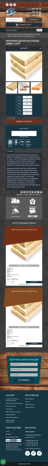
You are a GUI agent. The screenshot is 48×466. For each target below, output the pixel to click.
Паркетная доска (29, 407)
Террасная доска (29, 404)
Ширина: (9, 270)
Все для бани (9, 409)
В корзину (34, 282)
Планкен (27, 401)
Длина (19, 103)
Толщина (19, 97)
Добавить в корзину (24, 121)
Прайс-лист (34, 19)
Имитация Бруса (29, 399)
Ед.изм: (9, 276)
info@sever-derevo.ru (34, 448)
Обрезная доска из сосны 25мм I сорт (24, 230)
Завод (19, 110)
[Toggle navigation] (40, 4)
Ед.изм (19, 113)
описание (10, 151)
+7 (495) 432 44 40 (31, 443)
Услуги (7, 431)
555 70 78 (33, 9)
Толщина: (9, 268)
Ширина (19, 100)
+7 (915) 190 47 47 (31, 445)
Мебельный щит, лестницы (13, 412)
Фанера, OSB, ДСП (10, 414)
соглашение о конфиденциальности (14, 450)
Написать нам (14, 19)
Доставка (8, 434)
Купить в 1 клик (24, 284)
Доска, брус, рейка (11, 406)
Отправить (24, 380)
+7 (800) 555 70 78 (31, 441)
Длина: (8, 271)
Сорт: (8, 273)
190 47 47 (33, 15)
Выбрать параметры (24, 265)
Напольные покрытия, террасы (14, 403)
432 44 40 (33, 12)
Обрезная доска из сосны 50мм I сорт (24, 291)
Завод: (8, 274)
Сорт (19, 107)
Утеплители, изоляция (12, 417)
